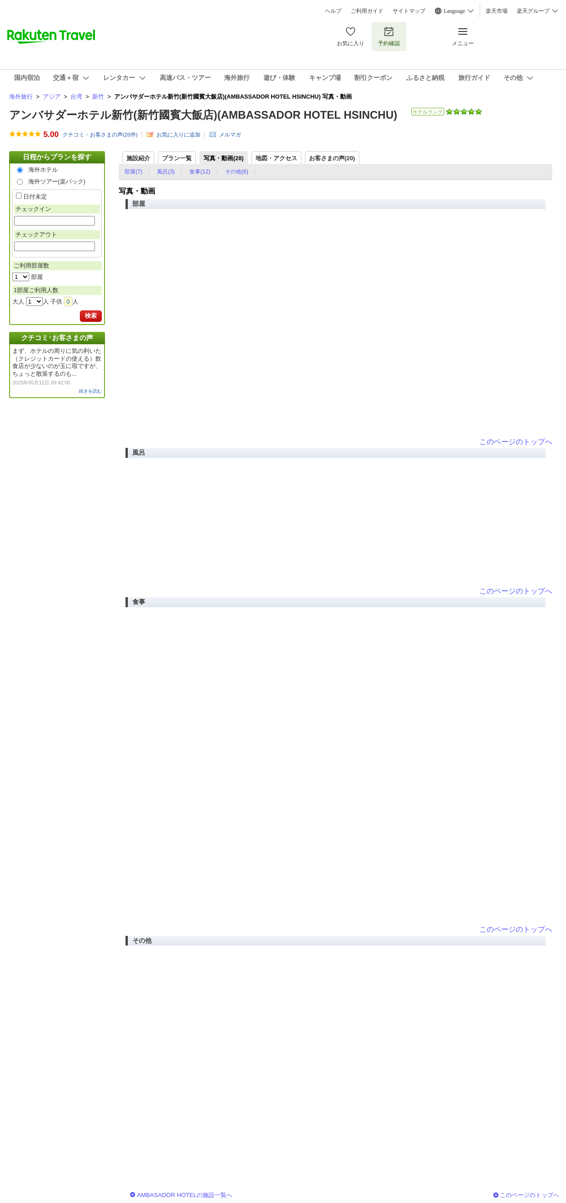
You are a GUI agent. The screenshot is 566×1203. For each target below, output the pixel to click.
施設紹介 (138, 158)
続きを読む (90, 391)
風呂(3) (166, 171)
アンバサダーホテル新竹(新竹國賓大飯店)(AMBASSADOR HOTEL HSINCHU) (203, 115)
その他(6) (236, 171)
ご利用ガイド (367, 11)
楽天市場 (497, 11)
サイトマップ (409, 11)
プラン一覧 (177, 158)
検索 (91, 315)
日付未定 (35, 196)
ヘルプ (333, 11)
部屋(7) (133, 171)
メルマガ (230, 134)
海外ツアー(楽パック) (57, 181)
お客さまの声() (332, 158)
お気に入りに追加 (178, 134)
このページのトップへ (515, 442)
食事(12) (199, 171)
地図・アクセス (276, 158)
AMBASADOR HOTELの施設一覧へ (184, 1195)
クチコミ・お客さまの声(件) (100, 134)
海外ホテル (43, 169)
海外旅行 (21, 96)
